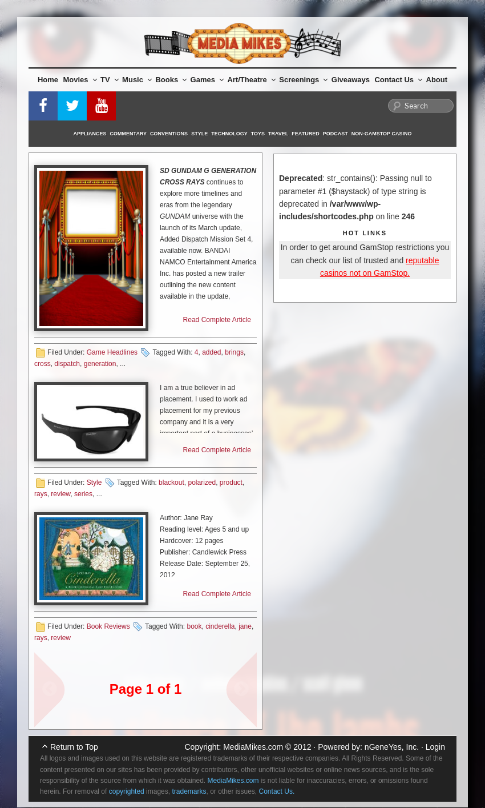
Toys (258, 133)
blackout (171, 483)
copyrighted (126, 791)
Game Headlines (112, 352)
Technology (229, 133)
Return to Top (74, 746)
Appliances (90, 133)
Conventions (169, 133)
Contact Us (398, 79)
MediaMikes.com (253, 746)
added (211, 352)
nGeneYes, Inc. (392, 746)
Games (207, 79)
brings (234, 352)
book (194, 626)
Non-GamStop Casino (381, 133)
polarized (202, 483)
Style (199, 133)
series (83, 494)
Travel (278, 133)
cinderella (220, 626)
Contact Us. (277, 791)
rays (40, 494)
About (437, 79)
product (231, 483)
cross (42, 364)
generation (100, 364)
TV (109, 79)
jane (245, 626)
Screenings (303, 79)
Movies (80, 79)
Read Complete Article (217, 320)
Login (435, 746)
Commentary (128, 133)
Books (171, 79)
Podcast (335, 133)
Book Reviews (108, 626)
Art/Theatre (251, 79)
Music (137, 79)
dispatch (67, 364)
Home (48, 79)
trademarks (189, 791)
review (60, 494)
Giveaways (351, 79)
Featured (305, 133)
